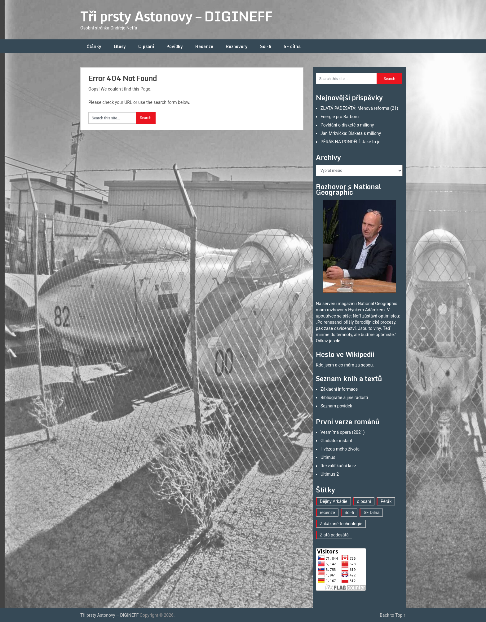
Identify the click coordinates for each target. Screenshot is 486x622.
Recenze (204, 46)
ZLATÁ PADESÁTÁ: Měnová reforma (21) (359, 108)
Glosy (120, 46)
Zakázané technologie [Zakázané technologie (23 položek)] (341, 523)
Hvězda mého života (340, 449)
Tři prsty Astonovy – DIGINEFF (176, 16)
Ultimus (327, 457)
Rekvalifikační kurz (338, 465)
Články (93, 46)
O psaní (146, 46)
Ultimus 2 (329, 474)
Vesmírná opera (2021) (342, 432)
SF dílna (292, 46)
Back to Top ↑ (393, 615)
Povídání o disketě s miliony (347, 124)
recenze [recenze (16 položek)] (327, 512)
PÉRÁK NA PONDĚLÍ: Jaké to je (350, 141)
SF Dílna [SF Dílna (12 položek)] (371, 512)
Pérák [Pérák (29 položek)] (386, 501)
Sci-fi (265, 46)
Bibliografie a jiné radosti (344, 397)
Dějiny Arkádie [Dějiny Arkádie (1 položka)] (333, 501)
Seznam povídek (336, 405)
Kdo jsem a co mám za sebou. (345, 364)
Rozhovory (237, 46)
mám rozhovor (330, 309)
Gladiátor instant (336, 440)
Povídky (174, 46)
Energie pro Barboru (339, 116)
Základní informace (339, 389)
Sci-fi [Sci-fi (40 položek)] (349, 512)
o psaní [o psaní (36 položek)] (364, 501)
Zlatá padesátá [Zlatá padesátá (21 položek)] (334, 534)
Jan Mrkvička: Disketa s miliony (350, 133)
